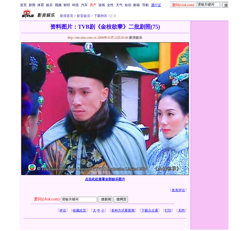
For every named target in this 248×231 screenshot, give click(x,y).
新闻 (32, 5)
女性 (110, 5)
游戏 (101, 5)
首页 (23, 5)
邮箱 (136, 5)
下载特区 (100, 16)
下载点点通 (149, 210)
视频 (58, 5)
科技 (75, 5)
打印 (168, 210)
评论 (62, 210)
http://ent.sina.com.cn (82, 38)
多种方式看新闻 (123, 210)
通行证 (156, 5)
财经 (67, 5)
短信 (128, 5)
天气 (119, 5)
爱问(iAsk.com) (46, 199)
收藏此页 (79, 210)
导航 (145, 5)
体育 (40, 5)
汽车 (84, 5)
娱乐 (49, 5)
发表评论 (178, 190)
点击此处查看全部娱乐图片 (105, 179)
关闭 (181, 210)
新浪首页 (66, 16)
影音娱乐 (83, 16)
